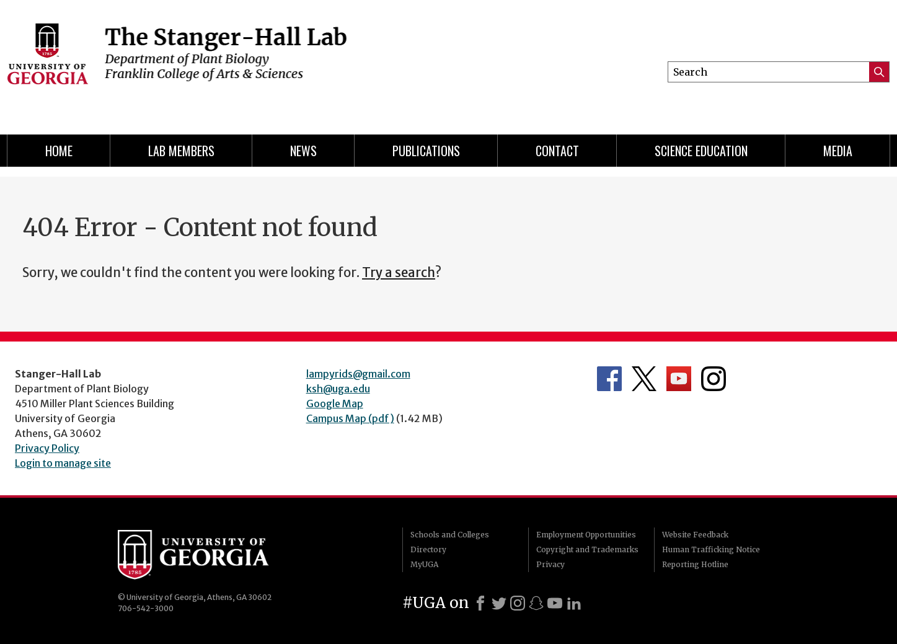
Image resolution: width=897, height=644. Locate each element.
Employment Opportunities (586, 534)
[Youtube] (554, 603)
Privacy (550, 564)
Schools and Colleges (449, 534)
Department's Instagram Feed (713, 378)
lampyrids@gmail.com (358, 374)
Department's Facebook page (609, 378)
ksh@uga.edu (338, 388)
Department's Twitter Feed (644, 378)
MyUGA (424, 564)
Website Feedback (695, 534)
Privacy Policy (47, 448)
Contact (557, 150)
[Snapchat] (536, 603)
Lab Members (181, 150)
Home (59, 150)
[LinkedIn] (574, 603)
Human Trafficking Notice (711, 549)
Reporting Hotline (695, 564)
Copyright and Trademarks (587, 549)
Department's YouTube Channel (678, 378)
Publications (426, 150)
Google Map (334, 403)
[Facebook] (480, 603)
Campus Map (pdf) (350, 418)
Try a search (398, 273)
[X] (499, 603)
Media (837, 150)
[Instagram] (517, 603)
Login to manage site (63, 463)
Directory (428, 549)
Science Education (701, 150)
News (303, 150)
